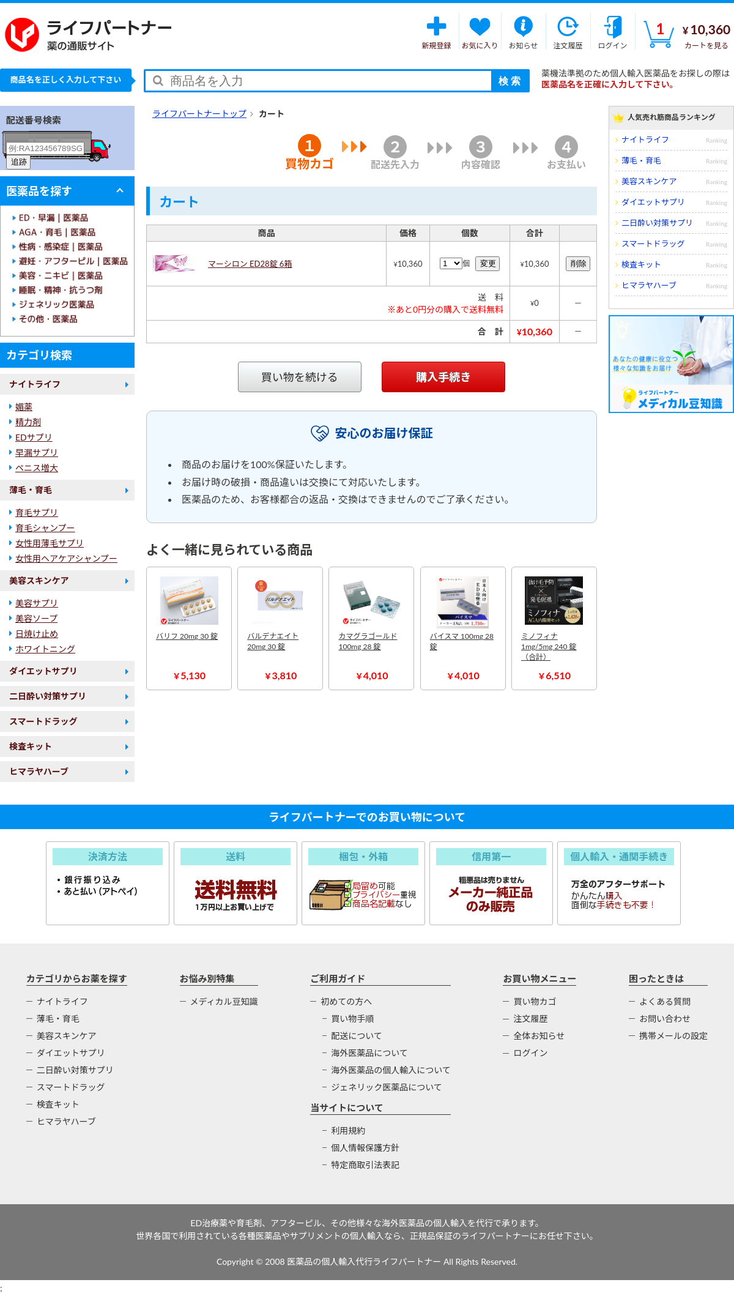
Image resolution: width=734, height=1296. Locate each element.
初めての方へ (346, 1001)
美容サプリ (36, 603)
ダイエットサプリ (43, 671)
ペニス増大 (36, 468)
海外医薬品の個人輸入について (391, 1070)
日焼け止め (36, 633)
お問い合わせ (665, 1018)
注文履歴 (530, 1018)
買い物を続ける (299, 377)
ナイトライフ (35, 384)
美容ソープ (36, 618)
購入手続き (443, 377)
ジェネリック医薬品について (386, 1087)
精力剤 (28, 422)
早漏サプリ (36, 452)
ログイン (530, 1053)
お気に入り (479, 31)
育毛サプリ (36, 512)
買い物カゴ (534, 1001)
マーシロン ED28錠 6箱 (250, 264)
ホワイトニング (45, 649)
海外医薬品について (369, 1053)
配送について (356, 1035)
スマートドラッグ (43, 721)
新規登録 (437, 31)
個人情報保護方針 (365, 1147)
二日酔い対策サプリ (47, 696)
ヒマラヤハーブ (39, 771)
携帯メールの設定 (673, 1035)
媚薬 (23, 406)
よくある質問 (665, 1001)
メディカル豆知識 (224, 1001)
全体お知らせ (539, 1035)
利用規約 (348, 1130)
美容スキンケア (39, 580)
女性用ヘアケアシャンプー (66, 558)
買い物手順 (352, 1018)
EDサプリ (34, 437)
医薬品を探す (39, 191)
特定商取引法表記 (365, 1165)
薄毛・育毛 (30, 490)
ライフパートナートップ (199, 113)
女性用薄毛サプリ (49, 543)
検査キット (30, 746)
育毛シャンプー (45, 528)
